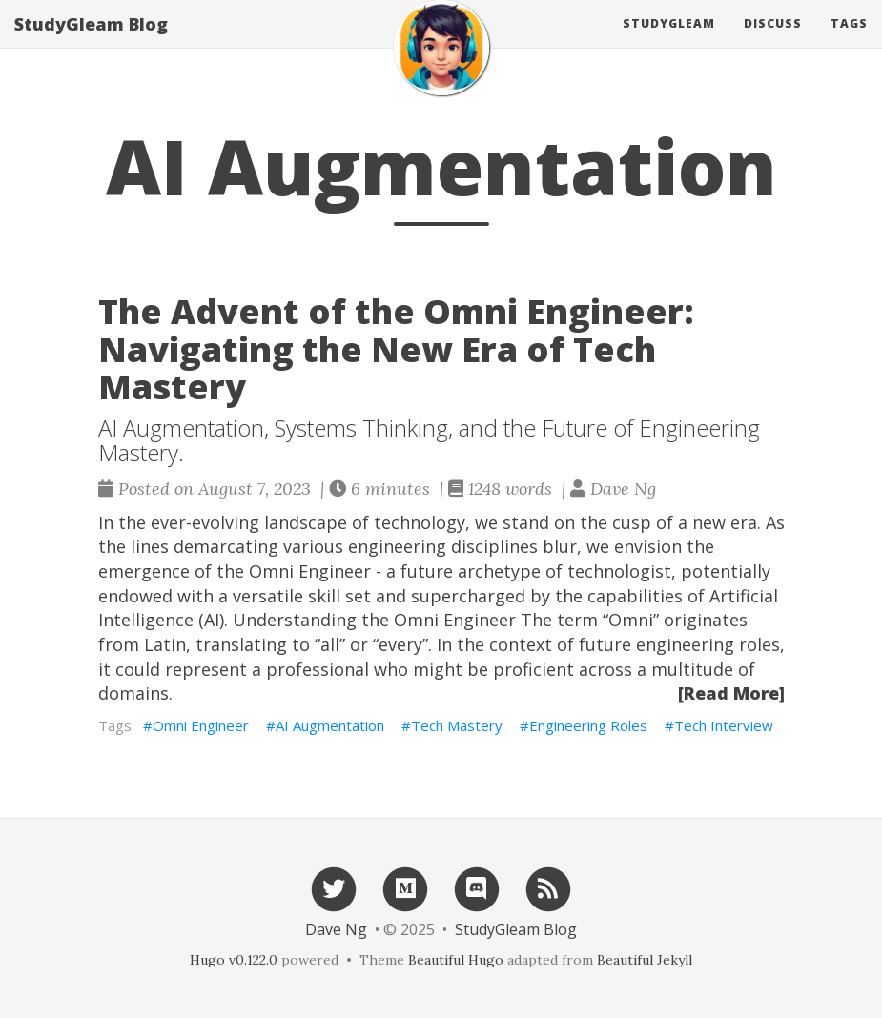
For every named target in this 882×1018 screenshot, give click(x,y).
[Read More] (731, 693)
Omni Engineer (201, 725)
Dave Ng (336, 929)
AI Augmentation (330, 725)
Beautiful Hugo (455, 959)
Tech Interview (723, 725)
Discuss (773, 42)
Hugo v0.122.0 (233, 959)
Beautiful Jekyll (644, 959)
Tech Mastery (457, 725)
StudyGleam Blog (91, 42)
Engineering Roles (588, 725)
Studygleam (669, 42)
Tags (849, 42)
